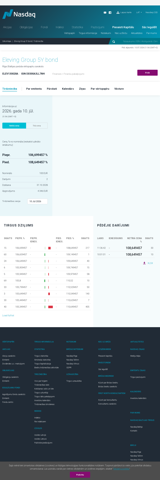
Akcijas (7, 27)
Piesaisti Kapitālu (123, 27)
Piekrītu (80, 475)
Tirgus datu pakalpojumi (44, 396)
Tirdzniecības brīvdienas (44, 404)
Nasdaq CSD (152, 12)
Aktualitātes (136, 33)
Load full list (8, 315)
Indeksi (60, 27)
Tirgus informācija (88, 33)
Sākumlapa (6, 41)
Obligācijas (26, 27)
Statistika (77, 27)
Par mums (151, 33)
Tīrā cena (37, 126)
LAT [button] (138, 12)
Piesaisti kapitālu (105, 356)
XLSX (150, 263)
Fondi (44, 27)
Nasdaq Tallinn (72, 360)
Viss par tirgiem (41, 381)
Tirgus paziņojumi (137, 377)
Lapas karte (124, 12)
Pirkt (147, 73)
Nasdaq (18, 14)
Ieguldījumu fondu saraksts (13, 394)
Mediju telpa (135, 356)
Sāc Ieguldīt (149, 27)
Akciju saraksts (8, 356)
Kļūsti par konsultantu (107, 400)
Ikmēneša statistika (42, 360)
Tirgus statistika (41, 356)
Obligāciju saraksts (10, 377)
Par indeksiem (40, 422)
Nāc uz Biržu (121, 33)
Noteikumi (106, 33)
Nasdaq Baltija (136, 427)
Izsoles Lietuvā (40, 439)
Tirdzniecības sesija (11, 201)
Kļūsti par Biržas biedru (108, 383)
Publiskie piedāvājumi (43, 443)
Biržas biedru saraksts (107, 387)
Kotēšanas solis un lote (44, 389)
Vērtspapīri (69, 33)
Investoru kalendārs (42, 400)
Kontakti (133, 431)
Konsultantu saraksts (107, 404)
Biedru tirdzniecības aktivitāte (46, 368)
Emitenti (5, 360)
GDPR (68, 368)
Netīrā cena (14, 126)
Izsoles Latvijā (40, 435)
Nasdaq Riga (71, 356)
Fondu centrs (7, 402)
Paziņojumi (97, 27)
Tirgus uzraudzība (74, 381)
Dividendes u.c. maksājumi (13, 364)
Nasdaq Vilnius (72, 364)
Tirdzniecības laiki (41, 385)
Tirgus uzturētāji (41, 393)
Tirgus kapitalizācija (42, 364)
